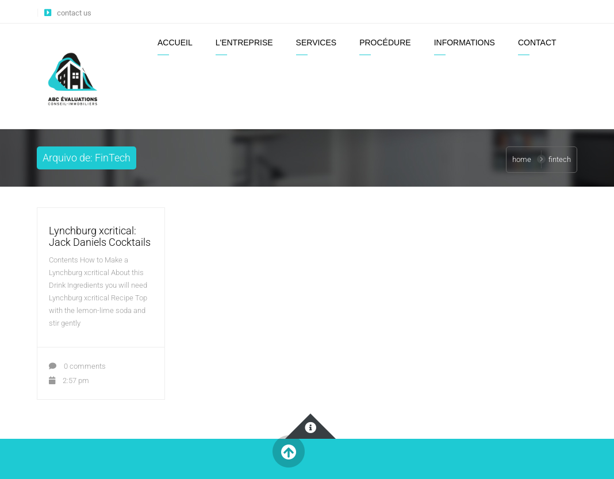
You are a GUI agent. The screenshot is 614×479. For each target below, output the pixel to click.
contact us (74, 13)
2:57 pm (69, 380)
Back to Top (288, 451)
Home (521, 159)
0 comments (77, 366)
